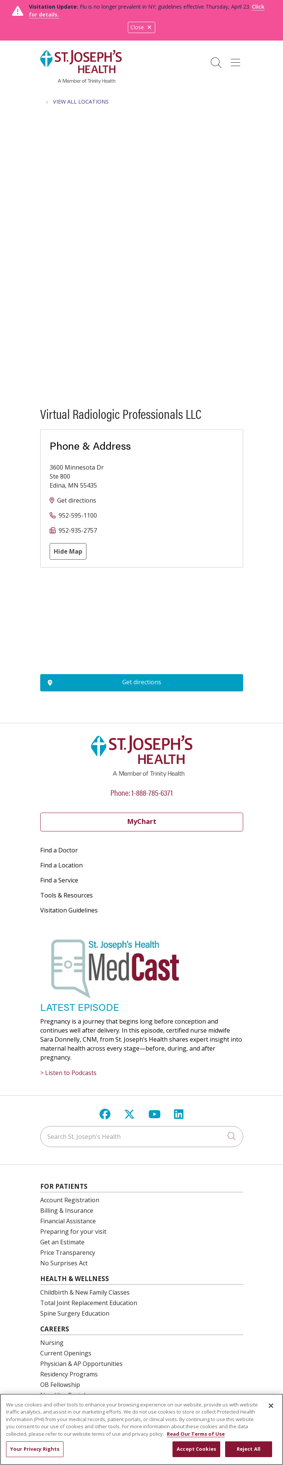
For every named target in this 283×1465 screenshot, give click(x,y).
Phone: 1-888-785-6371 (141, 792)
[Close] (271, 1405)
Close (141, 27)
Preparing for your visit (73, 1231)
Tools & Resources (66, 895)
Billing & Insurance (66, 1210)
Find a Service (59, 880)
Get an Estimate (62, 1242)
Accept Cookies (196, 1448)
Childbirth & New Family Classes (85, 1292)
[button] (237, 60)
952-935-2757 (78, 530)
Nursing (52, 1343)
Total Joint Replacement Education (88, 1303)
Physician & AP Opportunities (81, 1364)
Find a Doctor (59, 850)
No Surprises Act (64, 1263)
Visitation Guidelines (69, 910)
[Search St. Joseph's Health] (141, 1136)
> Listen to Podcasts (68, 1073)
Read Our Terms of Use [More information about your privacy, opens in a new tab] (196, 1433)
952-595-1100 (78, 515)
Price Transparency (67, 1252)
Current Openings (65, 1353)
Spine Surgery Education (74, 1313)
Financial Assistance (68, 1221)
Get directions (76, 500)
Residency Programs (69, 1374)
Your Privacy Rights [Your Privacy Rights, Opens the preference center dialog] (34, 1448)
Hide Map (68, 551)
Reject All (248, 1448)
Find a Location (61, 865)
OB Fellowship (60, 1385)
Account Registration (69, 1200)
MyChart (141, 821)
